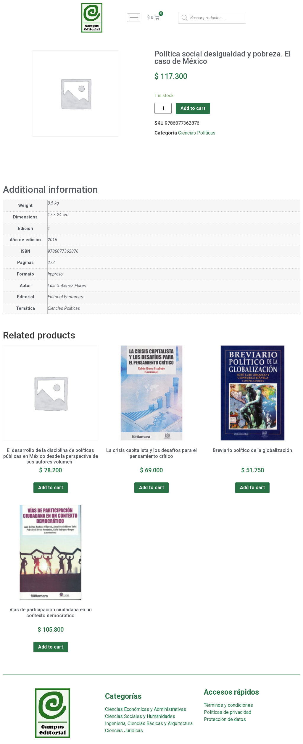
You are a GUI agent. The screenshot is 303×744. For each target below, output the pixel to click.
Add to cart (192, 108)
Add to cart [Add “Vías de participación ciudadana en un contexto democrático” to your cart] (50, 647)
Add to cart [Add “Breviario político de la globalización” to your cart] (252, 487)
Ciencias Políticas (196, 133)
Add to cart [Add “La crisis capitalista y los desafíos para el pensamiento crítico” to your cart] (151, 487)
